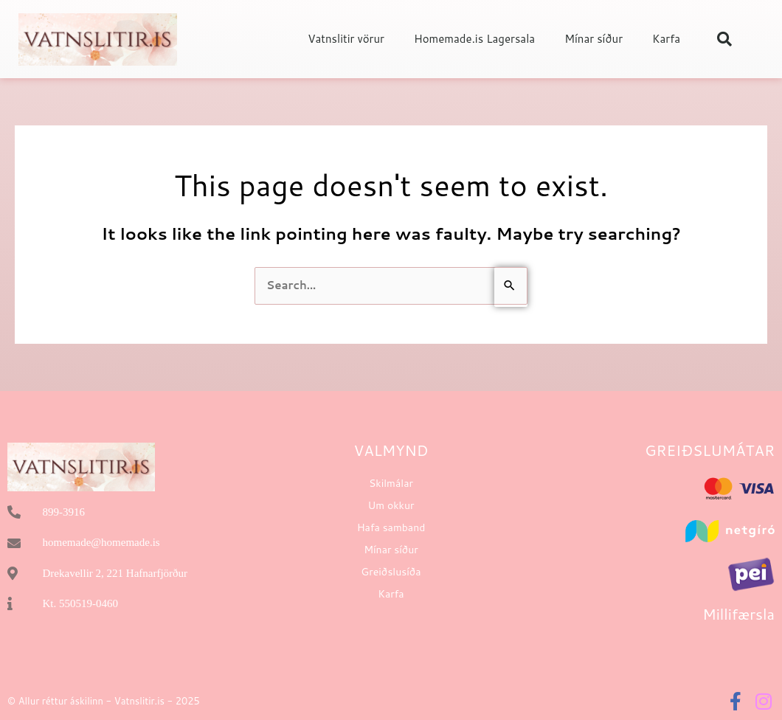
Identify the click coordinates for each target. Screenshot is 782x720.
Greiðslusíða (391, 571)
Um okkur (391, 505)
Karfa (666, 38)
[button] (724, 39)
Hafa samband (391, 527)
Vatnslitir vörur (346, 38)
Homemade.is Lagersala (474, 38)
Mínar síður (593, 38)
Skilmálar (391, 483)
